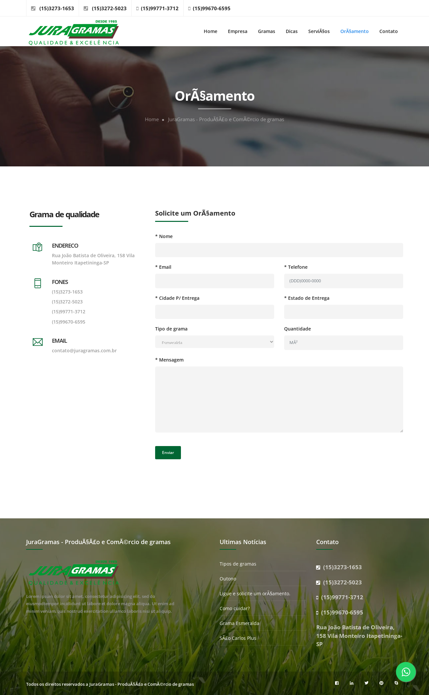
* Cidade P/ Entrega (177, 298)
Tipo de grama (171, 329)
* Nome (164, 236)
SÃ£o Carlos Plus (238, 638)
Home (210, 31)
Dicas (292, 31)
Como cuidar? (235, 608)
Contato (388, 31)
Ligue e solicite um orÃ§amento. (255, 593)
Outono (228, 578)
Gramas (266, 31)
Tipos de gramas (238, 564)
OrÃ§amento (354, 31)
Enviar (168, 452)
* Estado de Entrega (306, 298)
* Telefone (296, 267)
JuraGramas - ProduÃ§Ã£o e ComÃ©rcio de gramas (226, 119)
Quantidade (297, 329)
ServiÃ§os (319, 31)
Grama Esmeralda (239, 623)
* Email (163, 267)
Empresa (237, 31)
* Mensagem (169, 360)
